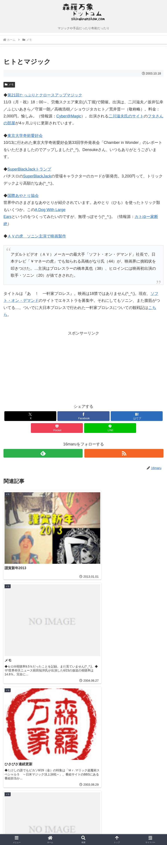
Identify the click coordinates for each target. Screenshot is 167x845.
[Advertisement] (43, 367)
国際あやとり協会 (23, 195)
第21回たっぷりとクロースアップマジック (44, 95)
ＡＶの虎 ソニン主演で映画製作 (36, 236)
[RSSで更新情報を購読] (124, 453)
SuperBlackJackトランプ (29, 169)
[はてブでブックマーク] (137, 416)
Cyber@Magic (68, 116)
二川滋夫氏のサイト (126, 116)
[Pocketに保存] (57, 428)
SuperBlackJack (37, 176)
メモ (9, 84)
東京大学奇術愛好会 (25, 135)
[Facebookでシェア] (83, 416)
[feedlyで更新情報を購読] (43, 453)
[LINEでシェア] (110, 428)
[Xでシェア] (30, 416)
